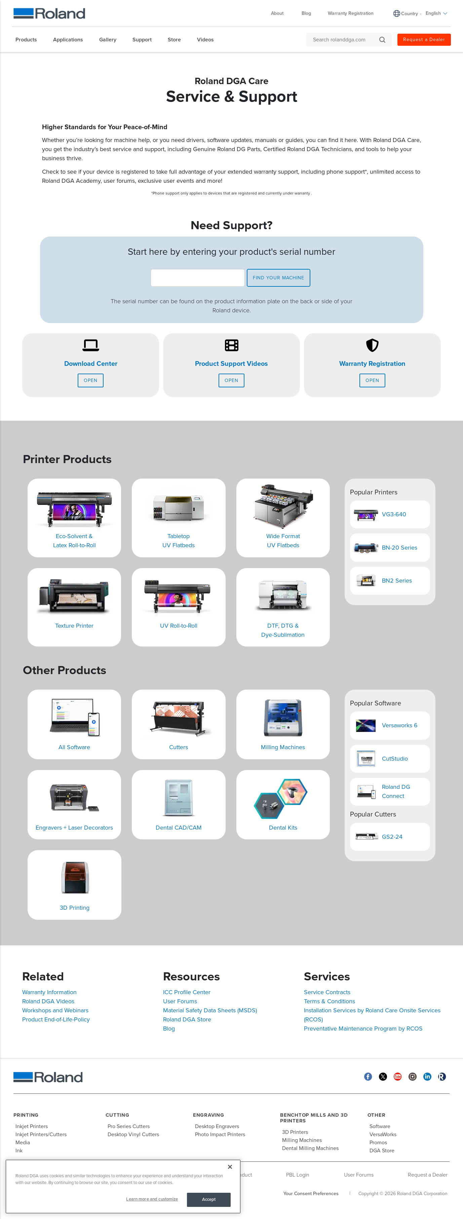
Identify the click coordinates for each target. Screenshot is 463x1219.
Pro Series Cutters (129, 1126)
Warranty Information (49, 992)
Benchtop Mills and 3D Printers (314, 1118)
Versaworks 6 (400, 725)
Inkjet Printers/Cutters (41, 1134)
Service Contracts (327, 992)
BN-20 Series (399, 547)
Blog (169, 1028)
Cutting (117, 1115)
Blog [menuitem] (306, 13)
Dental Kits (283, 827)
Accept (209, 1199)
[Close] (230, 1166)
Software (380, 1126)
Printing (26, 1115)
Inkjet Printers (31, 1126)
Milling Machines (283, 747)
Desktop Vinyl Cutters (133, 1134)
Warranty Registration (372, 364)
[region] (123, 1186)
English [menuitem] (437, 13)
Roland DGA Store (187, 1019)
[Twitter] (383, 1076)
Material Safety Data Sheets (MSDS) (210, 1010)
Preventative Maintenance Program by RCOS (363, 1028)
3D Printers (295, 1132)
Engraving (208, 1115)
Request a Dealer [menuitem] (424, 39)
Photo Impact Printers (220, 1134)
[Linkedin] (427, 1076)
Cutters (178, 747)
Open (91, 380)
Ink (19, 1150)
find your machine (279, 278)
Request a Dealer (428, 1175)
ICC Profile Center (186, 992)
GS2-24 (392, 836)
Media (22, 1142)
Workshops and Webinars (55, 1010)
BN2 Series (397, 580)
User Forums (180, 1001)
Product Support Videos (231, 364)
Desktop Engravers (217, 1126)
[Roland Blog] (442, 1076)
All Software (74, 747)
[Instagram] (413, 1076)
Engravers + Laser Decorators (74, 827)
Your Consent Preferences (311, 1193)
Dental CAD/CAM (179, 827)
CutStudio (395, 758)
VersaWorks (383, 1134)
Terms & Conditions (329, 1001)
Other (377, 1115)
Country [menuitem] (409, 13)
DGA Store (382, 1150)
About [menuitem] (280, 13)
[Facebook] (368, 1076)
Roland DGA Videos (48, 1001)
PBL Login (297, 1175)
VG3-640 (394, 514)
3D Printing (74, 907)
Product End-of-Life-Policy (56, 1019)
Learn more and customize (152, 1199)
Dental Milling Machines (310, 1148)
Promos (378, 1142)
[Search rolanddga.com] (345, 40)
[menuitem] (29, 40)
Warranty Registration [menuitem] (351, 13)
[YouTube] (398, 1076)
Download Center (90, 364)
